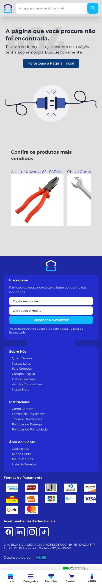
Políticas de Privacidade (30, 429)
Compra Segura (23, 374)
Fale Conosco (22, 368)
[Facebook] (8, 531)
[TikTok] (44, 531)
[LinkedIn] (20, 531)
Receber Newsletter (51, 320)
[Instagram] (32, 531)
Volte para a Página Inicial (51, 63)
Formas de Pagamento (29, 414)
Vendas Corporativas (27, 384)
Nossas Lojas (21, 363)
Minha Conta (21, 454)
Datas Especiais (23, 379)
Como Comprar (23, 408)
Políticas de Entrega (27, 424)
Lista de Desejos (24, 464)
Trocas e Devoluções (27, 419)
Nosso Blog (20, 389)
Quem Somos (22, 358)
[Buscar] (92, 8)
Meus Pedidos (22, 459)
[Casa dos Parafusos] (8, 8)
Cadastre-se (21, 448)
